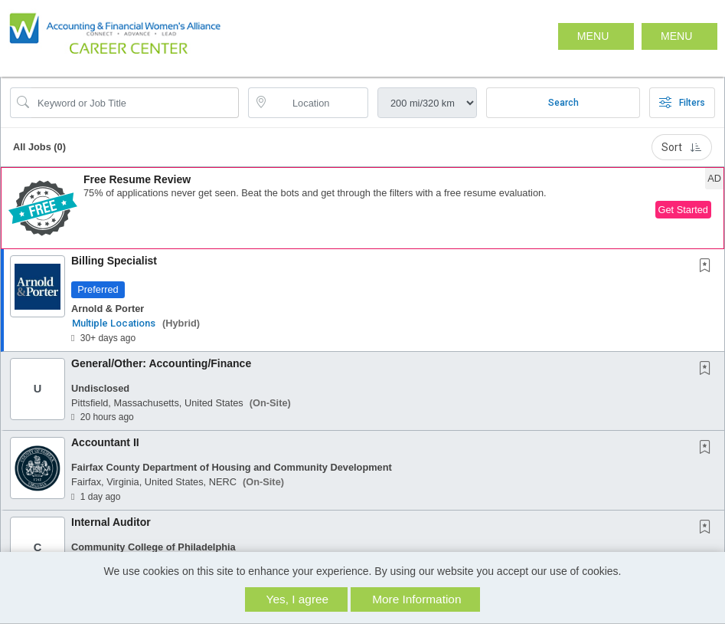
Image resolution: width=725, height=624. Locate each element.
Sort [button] (681, 147)
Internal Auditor (111, 522)
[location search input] (318, 102)
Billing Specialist (114, 261)
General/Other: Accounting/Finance (161, 363)
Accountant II (105, 442)
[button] (679, 36)
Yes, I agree (297, 599)
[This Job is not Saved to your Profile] (708, 266)
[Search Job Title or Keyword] (135, 102)
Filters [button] (682, 103)
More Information (416, 599)
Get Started (683, 209)
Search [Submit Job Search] (563, 102)
